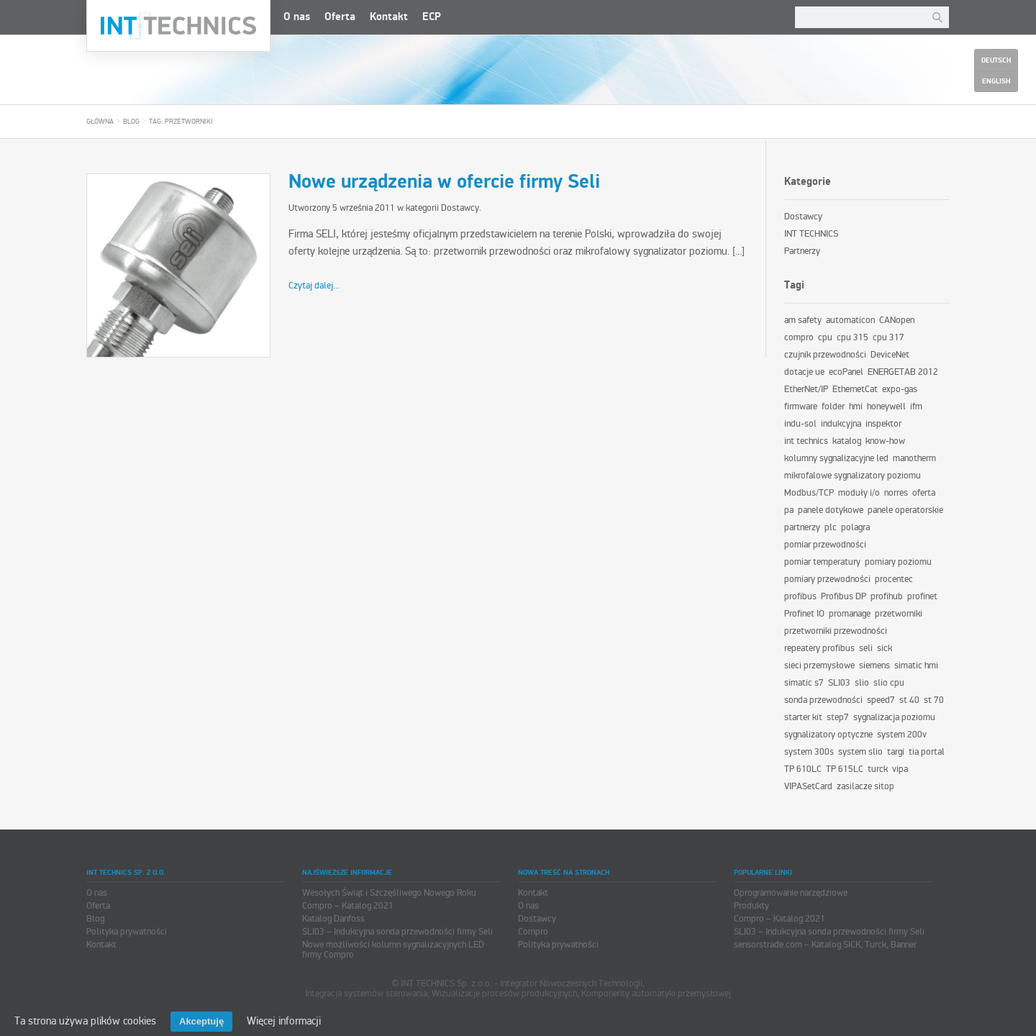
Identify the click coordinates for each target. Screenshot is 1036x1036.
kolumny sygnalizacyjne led (836, 458)
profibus (800, 596)
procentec (894, 579)
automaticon (850, 320)
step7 (838, 717)
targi (895, 752)
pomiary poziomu (898, 562)
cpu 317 (888, 337)
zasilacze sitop (865, 786)
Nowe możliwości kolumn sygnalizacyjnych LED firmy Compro (393, 949)
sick (884, 648)
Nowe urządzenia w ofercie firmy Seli (444, 182)
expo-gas (899, 389)
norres (896, 493)
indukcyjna (841, 424)
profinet (922, 596)
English (996, 81)
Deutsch (996, 60)
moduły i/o (859, 493)
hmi (856, 406)
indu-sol (800, 424)
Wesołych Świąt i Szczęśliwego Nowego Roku (389, 893)
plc (830, 527)
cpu (825, 337)
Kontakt (389, 17)
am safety (803, 320)
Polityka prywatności (126, 931)
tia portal (927, 752)
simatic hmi (916, 665)
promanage (850, 613)
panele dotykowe (830, 510)
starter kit (803, 717)
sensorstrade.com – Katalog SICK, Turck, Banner (825, 944)
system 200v (902, 734)
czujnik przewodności (825, 354)
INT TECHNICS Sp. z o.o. (178, 26)
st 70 (934, 700)
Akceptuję (201, 1021)
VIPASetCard (808, 786)
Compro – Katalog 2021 (348, 906)
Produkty (751, 906)
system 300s (809, 752)
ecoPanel (846, 372)
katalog (846, 441)
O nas (296, 17)
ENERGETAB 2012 (903, 372)
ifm (916, 406)
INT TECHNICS (811, 234)
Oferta (339, 17)
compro (799, 337)
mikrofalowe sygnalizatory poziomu (852, 475)
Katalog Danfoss (333, 918)
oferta (923, 493)
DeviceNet (890, 354)
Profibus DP (843, 596)
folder (833, 406)
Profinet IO (804, 613)
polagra (855, 527)
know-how (885, 441)
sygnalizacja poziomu (894, 717)
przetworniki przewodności (835, 631)
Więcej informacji (284, 1020)
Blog (131, 121)
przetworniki (898, 613)
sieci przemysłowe (819, 665)
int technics (806, 441)
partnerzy (802, 527)
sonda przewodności (823, 700)
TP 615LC (844, 769)
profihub (887, 596)
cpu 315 (852, 337)
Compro (533, 931)
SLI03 (839, 683)
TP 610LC (803, 769)
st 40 (909, 700)
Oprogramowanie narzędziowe (791, 893)
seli (866, 648)
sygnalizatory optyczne (828, 734)
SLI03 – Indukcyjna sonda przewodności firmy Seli (397, 931)
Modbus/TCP (809, 493)
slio (862, 683)
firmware (800, 406)
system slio (860, 752)
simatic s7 (804, 683)
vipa (900, 769)
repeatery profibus (819, 648)
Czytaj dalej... (314, 285)
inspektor (883, 424)
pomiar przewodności (825, 544)
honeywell (886, 406)
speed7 (881, 700)
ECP (431, 17)
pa (789, 510)
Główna (100, 121)
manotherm (914, 458)
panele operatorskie (905, 510)
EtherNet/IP (806, 389)
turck (878, 769)
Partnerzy (802, 251)
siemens (874, 665)
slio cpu (888, 683)
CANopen (896, 320)
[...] (738, 251)
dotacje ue (804, 372)
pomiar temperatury (822, 562)
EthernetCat (855, 389)
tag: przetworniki (181, 121)
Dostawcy (460, 208)
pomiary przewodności (827, 579)
